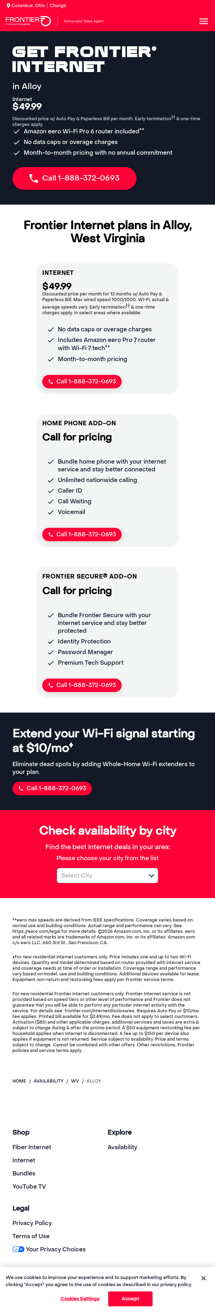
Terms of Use (31, 1236)
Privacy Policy (32, 1223)
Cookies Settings (79, 1299)
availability (49, 1081)
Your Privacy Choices (49, 1249)
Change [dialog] (58, 6)
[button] (151, 876)
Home (19, 1081)
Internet (23, 1160)
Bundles (23, 1173)
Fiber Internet (31, 1147)
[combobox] (99, 875)
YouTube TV (29, 1186)
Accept (130, 1299)
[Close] (203, 1278)
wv (75, 1081)
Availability (122, 1147)
